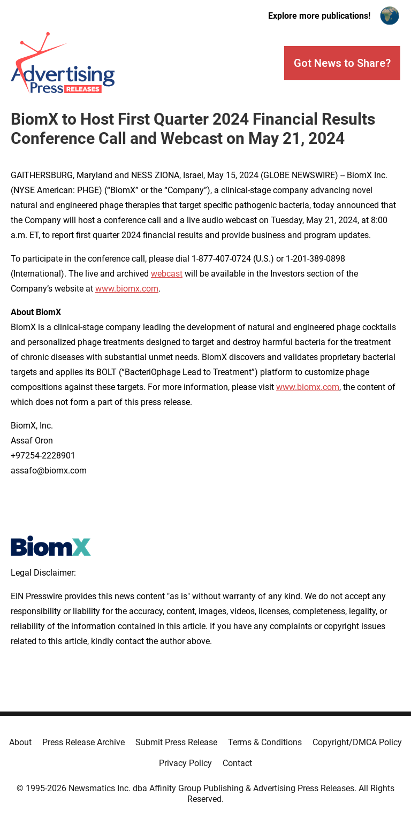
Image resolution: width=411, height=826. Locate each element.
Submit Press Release (176, 742)
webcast (166, 274)
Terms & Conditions (265, 742)
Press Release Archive (83, 742)
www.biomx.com (126, 289)
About (20, 742)
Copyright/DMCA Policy (357, 742)
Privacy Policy (185, 763)
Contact (237, 763)
